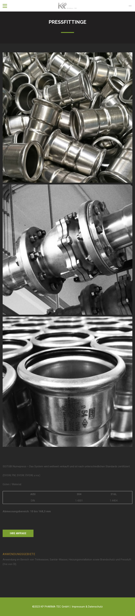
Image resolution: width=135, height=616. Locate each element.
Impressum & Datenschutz (87, 606)
